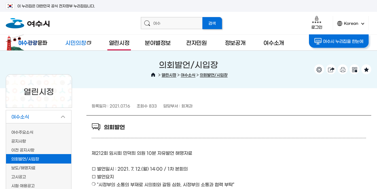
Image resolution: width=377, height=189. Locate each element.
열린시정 (119, 42)
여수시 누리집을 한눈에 (338, 41)
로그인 (316, 22)
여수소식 (188, 75)
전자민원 (196, 42)
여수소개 (273, 42)
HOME (153, 75)
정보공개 (235, 42)
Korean (350, 25)
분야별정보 (158, 42)
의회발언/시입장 (214, 75)
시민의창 (74, 45)
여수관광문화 (28, 42)
